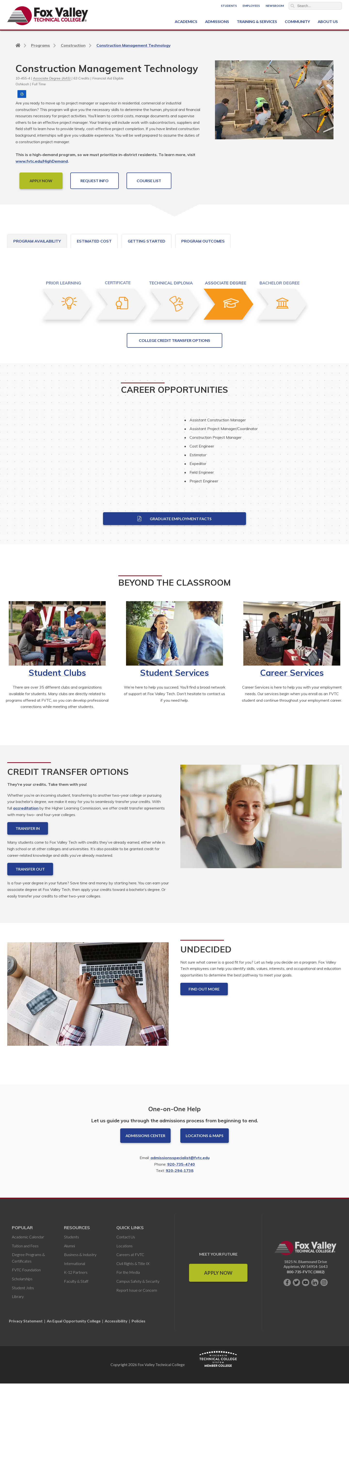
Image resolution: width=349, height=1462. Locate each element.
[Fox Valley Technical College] (47, 15)
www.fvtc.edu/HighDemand (42, 161)
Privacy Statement (26, 1399)
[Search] (315, 6)
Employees (251, 6)
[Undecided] (88, 1076)
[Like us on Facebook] (287, 1361)
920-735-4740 (181, 1242)
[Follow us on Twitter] (296, 1361)
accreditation (26, 886)
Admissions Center (145, 1214)
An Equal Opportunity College (74, 1399)
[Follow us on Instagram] (324, 1361)
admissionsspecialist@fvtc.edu (180, 1236)
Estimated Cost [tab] (94, 241)
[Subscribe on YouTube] (305, 1361)
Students (229, 6)
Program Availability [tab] (37, 241)
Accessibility (116, 1399)
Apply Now (218, 1351)
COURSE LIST (149, 180)
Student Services (174, 751)
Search (292, 6)
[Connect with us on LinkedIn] (314, 1361)
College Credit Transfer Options (174, 419)
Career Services (292, 751)
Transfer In (28, 907)
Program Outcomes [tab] (203, 241)
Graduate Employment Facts (174, 597)
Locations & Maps (204, 1214)
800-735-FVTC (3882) (306, 1350)
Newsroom (275, 6)
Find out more (204, 1067)
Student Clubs (57, 751)
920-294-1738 (179, 1249)
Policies (138, 1399)
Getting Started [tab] (146, 241)
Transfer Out (30, 947)
